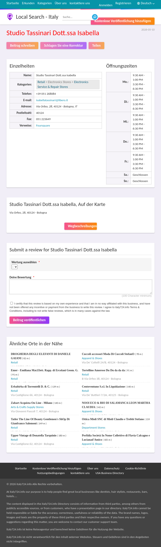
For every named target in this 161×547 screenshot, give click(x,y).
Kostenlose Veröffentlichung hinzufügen (122, 21)
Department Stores (93, 427)
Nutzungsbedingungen (51, 473)
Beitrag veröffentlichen (29, 320)
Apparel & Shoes (92, 358)
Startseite (12, 3)
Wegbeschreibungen (82, 226)
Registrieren (123, 3)
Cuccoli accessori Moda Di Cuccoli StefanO (108, 354)
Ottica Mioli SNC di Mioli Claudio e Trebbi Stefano (113, 419)
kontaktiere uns (80, 3)
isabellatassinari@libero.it (52, 100)
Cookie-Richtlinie (135, 468)
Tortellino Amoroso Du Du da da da (104, 370)
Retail (41, 82)
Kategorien (45, 3)
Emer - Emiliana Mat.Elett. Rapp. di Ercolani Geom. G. (44, 370)
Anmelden (105, 5)
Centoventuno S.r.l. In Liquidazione (104, 386)
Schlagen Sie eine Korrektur (63, 45)
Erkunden (28, 3)
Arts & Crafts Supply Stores (27, 407)
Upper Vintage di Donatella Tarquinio (34, 435)
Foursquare (43, 125)
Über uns (61, 3)
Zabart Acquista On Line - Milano (32, 402)
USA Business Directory (109, 473)
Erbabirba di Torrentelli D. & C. (31, 386)
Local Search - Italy (37, 16)
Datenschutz (111, 468)
